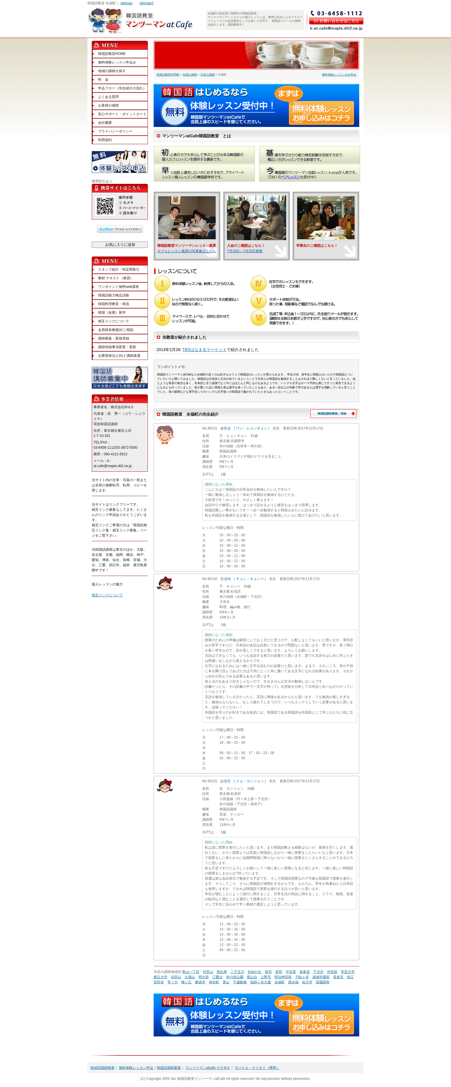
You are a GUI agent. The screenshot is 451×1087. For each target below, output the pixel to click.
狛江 (350, 977)
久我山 (190, 977)
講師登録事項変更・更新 (117, 347)
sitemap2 (146, 3)
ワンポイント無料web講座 (118, 287)
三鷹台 (217, 977)
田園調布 (323, 982)
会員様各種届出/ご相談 (115, 330)
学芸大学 (348, 972)
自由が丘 (254, 972)
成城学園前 (321, 977)
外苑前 (332, 972)
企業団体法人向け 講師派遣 (119, 356)
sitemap (127, 3)
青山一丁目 (190, 972)
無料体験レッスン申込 (136, 1068)
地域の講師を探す (112, 71)
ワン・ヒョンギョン (251, 428)
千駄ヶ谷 (302, 977)
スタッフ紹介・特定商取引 (118, 269)
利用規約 (105, 140)
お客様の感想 (108, 105)
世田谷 (159, 982)
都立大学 (160, 977)
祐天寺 (307, 982)
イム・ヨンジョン (250, 781)
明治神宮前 (283, 977)
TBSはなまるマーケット (204, 349)
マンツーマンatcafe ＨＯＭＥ (208, 1068)
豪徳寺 (200, 982)
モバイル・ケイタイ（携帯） (257, 1068)
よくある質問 (108, 97)
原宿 (278, 972)
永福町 (279, 982)
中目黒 (291, 972)
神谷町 (214, 982)
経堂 (268, 972)
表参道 (304, 972)
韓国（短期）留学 (112, 313)
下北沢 (318, 972)
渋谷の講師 (207, 74)
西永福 (293, 982)
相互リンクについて (113, 321)
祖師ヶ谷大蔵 (260, 982)
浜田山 (176, 977)
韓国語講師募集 (169, 1068)
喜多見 (338, 977)
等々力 (172, 982)
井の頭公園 (234, 977)
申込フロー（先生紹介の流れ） (122, 88)
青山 (226, 982)
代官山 (208, 972)
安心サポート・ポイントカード (122, 114)
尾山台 (252, 977)
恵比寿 (222, 972)
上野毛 (266, 977)
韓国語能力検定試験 (113, 295)
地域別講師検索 (102, 1068)
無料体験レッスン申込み (117, 62)
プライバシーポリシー (115, 131)
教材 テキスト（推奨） (115, 278)
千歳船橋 (240, 982)
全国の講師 (190, 74)
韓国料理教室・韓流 (113, 304)
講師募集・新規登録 (113, 338)
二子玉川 (237, 972)
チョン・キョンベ (250, 579)
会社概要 (105, 123)
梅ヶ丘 (186, 982)
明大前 (203, 977)
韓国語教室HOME (167, 74)
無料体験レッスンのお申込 (339, 74)
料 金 (103, 80)
